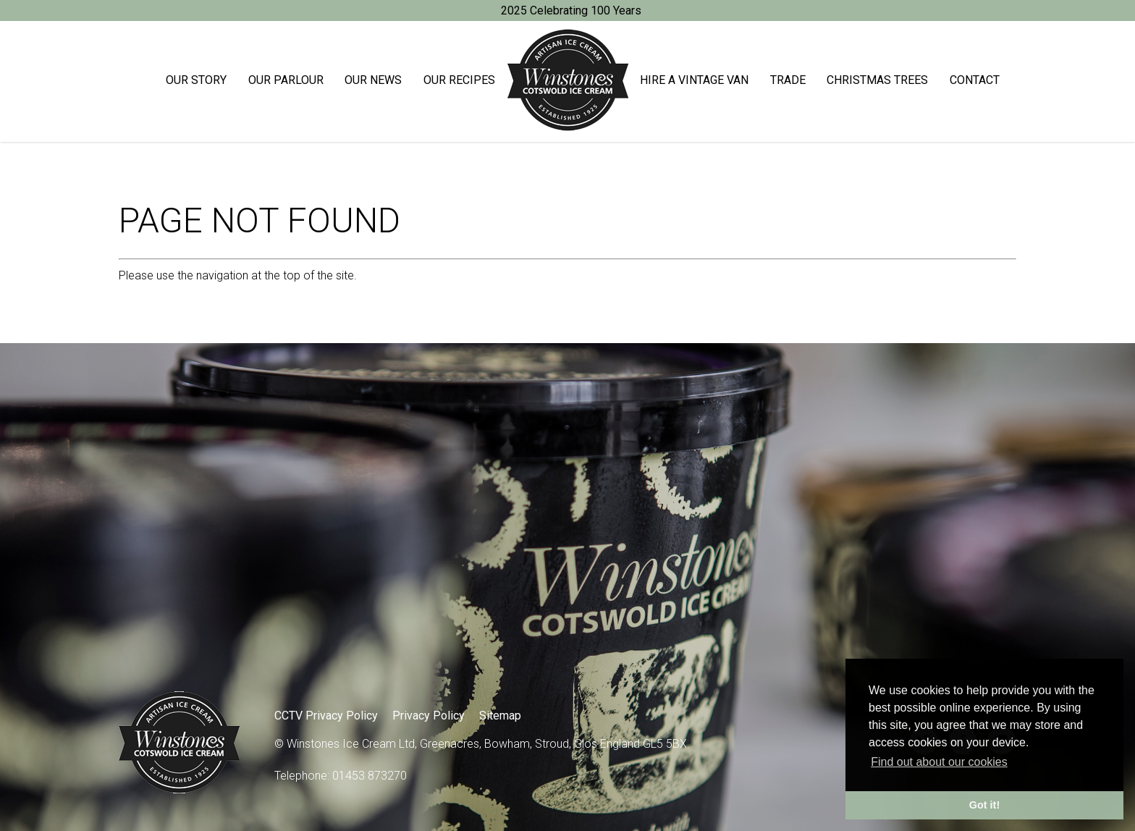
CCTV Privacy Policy (326, 715)
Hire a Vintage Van (694, 80)
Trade (788, 80)
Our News (373, 80)
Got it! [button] (984, 805)
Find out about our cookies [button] (939, 762)
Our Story (196, 80)
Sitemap (500, 715)
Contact (975, 80)
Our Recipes (459, 80)
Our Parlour (286, 80)
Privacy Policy (428, 715)
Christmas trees (877, 80)
